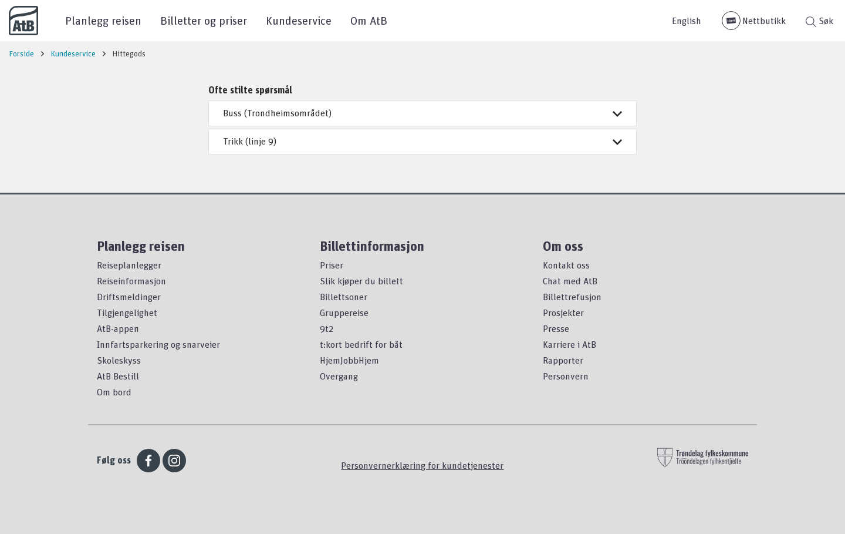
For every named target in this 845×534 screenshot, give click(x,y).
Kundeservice (299, 20)
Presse (556, 328)
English (686, 20)
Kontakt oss (566, 265)
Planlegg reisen (103, 20)
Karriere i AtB (569, 344)
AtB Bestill (118, 376)
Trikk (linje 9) (422, 141)
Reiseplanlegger (129, 265)
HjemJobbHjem (349, 360)
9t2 (326, 328)
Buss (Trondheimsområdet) (422, 113)
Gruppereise (344, 312)
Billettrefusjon (572, 297)
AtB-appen (118, 328)
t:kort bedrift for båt (361, 344)
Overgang (339, 376)
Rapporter (563, 360)
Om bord (114, 392)
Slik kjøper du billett (361, 281)
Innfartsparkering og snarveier (158, 344)
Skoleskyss (119, 360)
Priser (331, 265)
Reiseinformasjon (131, 281)
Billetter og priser (203, 20)
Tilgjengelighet (127, 312)
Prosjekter (563, 312)
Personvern (566, 376)
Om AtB (368, 20)
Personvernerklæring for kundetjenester (422, 465)
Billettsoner (343, 297)
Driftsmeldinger (129, 297)
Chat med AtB (570, 281)
